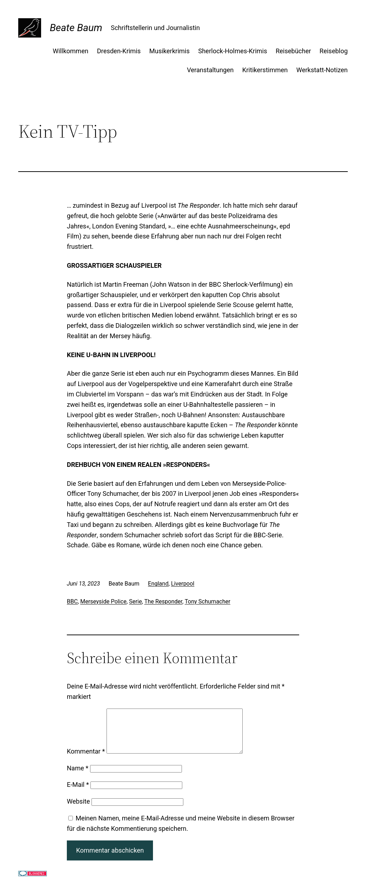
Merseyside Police (103, 601)
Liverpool (182, 583)
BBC (72, 601)
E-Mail (78, 793)
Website (78, 810)
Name (77, 776)
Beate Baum (76, 28)
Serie (135, 601)
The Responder (163, 601)
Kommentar (86, 760)
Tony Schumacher (208, 601)
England (158, 583)
